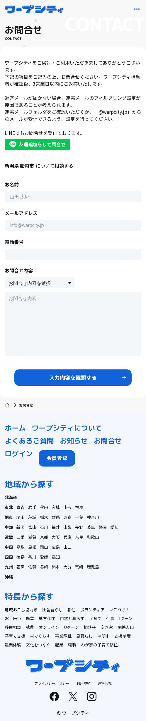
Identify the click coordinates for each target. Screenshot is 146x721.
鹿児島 (93, 567)
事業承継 (63, 636)
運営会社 (105, 683)
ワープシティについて (67, 428)
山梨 (67, 527)
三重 (20, 537)
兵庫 (67, 537)
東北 (9, 507)
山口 (67, 547)
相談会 (90, 627)
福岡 (20, 567)
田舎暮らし (52, 610)
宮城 (56, 507)
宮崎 (79, 567)
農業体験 (13, 645)
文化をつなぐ (38, 645)
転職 (72, 645)
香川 (32, 557)
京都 (44, 537)
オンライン (49, 627)
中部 (9, 527)
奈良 (79, 537)
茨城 (32, 517)
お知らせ (74, 441)
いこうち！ (119, 610)
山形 (67, 507)
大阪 (56, 537)
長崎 (44, 567)
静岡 (103, 527)
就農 (30, 627)
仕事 (110, 618)
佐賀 (32, 567)
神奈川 (93, 517)
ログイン (19, 454)
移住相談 (13, 627)
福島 (79, 507)
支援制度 (122, 636)
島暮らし (84, 636)
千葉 (79, 517)
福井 (56, 527)
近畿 (9, 537)
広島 (56, 547)
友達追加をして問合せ (37, 144)
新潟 (20, 527)
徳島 (20, 557)
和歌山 (93, 537)
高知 (56, 557)
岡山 (44, 547)
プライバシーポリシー (51, 683)
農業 (30, 618)
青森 (20, 507)
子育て (95, 618)
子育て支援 (15, 636)
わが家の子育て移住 (99, 645)
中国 (9, 547)
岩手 (32, 507)
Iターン (125, 618)
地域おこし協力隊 (21, 610)
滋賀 (32, 537)
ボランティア (92, 610)
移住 (71, 610)
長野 (79, 527)
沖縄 (9, 577)
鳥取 (20, 547)
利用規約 (84, 683)
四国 (9, 557)
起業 (59, 645)
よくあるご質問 (29, 441)
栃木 (44, 517)
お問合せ (108, 441)
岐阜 (91, 527)
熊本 (56, 567)
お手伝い (13, 618)
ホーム (15, 428)
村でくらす (40, 636)
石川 (44, 527)
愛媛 (44, 557)
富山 (32, 527)
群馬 (56, 517)
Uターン (71, 627)
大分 (67, 567)
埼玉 (20, 517)
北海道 (11, 497)
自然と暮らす (72, 618)
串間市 (103, 636)
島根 (32, 547)
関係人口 (126, 627)
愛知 (114, 527)
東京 (67, 517)
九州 (9, 567)
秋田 (44, 507)
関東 (9, 517)
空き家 (107, 627)
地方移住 (47, 618)
